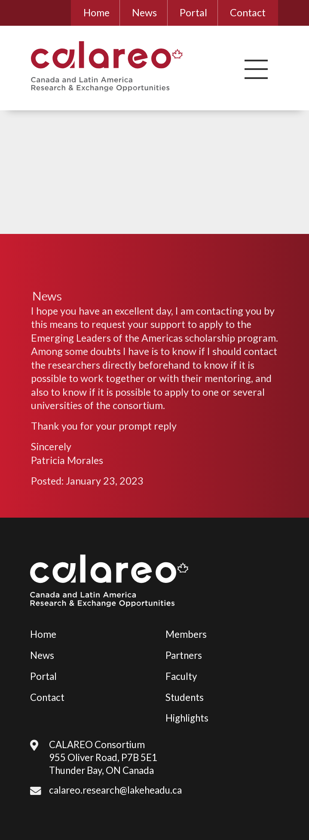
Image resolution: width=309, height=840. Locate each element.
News (144, 12)
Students (184, 697)
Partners (183, 655)
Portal (193, 12)
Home (96, 12)
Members (186, 634)
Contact (248, 12)
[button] (256, 69)
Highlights (186, 718)
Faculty (181, 676)
